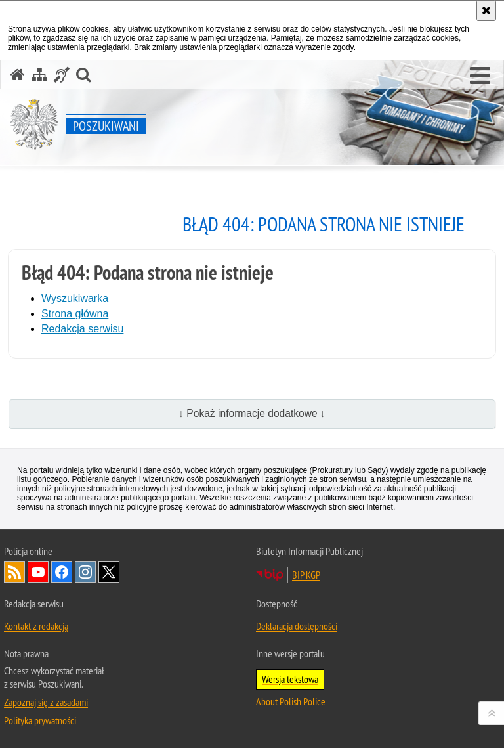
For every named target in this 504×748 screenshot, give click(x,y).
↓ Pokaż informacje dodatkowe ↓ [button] (252, 413)
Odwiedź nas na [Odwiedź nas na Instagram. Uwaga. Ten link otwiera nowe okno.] (85, 572)
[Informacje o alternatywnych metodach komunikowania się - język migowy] (62, 74)
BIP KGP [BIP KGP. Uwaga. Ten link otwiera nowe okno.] (306, 574)
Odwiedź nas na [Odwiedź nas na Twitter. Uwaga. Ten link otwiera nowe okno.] (108, 572)
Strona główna (74, 313)
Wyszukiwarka (74, 298)
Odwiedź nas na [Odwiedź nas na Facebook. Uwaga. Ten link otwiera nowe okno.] (61, 572)
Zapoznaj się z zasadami (46, 702)
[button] (480, 76)
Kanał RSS (14, 572)
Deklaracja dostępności (296, 625)
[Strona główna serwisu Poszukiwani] (17, 74)
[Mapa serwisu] (39, 74)
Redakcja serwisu (82, 328)
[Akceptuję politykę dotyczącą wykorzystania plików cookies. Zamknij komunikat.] (486, 10)
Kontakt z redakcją (36, 625)
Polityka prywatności (40, 720)
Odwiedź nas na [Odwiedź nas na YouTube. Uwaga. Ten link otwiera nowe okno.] (38, 572)
